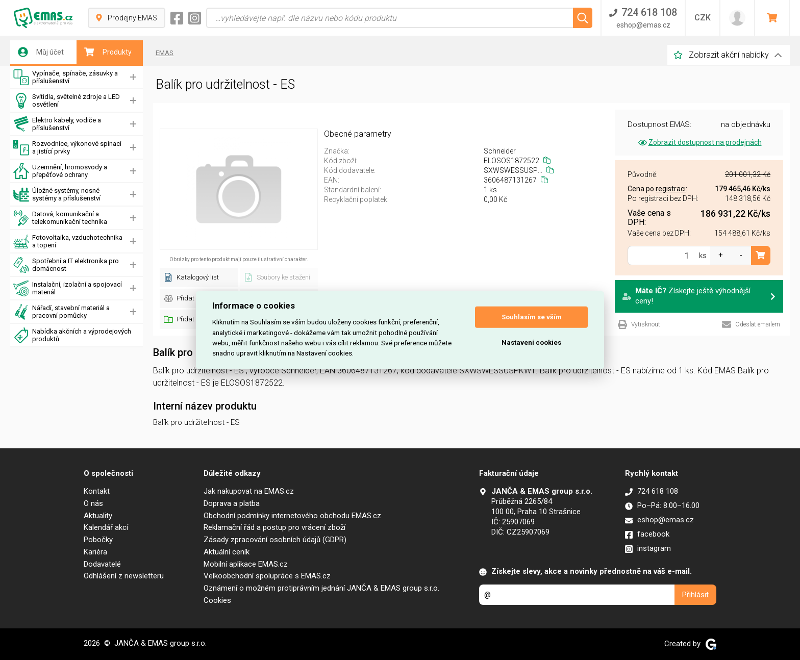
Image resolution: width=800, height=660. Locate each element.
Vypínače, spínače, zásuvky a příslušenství (65, 77)
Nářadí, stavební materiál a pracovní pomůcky (61, 312)
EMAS (164, 53)
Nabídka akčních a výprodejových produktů (72, 335)
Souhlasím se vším (532, 317)
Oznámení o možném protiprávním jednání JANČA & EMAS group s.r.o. (321, 588)
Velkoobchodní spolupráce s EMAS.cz (267, 575)
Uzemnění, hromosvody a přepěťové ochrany (60, 171)
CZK (702, 17)
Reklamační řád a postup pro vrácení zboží (274, 527)
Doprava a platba (232, 503)
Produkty (108, 52)
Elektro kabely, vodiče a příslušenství (57, 124)
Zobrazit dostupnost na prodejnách (699, 142)
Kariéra (95, 551)
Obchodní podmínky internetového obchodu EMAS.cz (292, 515)
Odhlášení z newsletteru (124, 575)
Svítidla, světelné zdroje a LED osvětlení (66, 101)
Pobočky (98, 539)
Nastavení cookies (531, 342)
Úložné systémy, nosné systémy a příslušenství (57, 194)
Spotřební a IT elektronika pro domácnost (66, 265)
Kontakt (97, 491)
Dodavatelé (102, 564)
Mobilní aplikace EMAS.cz (246, 564)
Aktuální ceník (226, 551)
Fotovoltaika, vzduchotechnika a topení (67, 241)
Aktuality (98, 515)
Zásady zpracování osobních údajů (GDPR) (275, 539)
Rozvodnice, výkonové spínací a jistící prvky (67, 148)
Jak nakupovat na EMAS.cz (249, 491)
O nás (93, 503)
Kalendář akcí (106, 527)
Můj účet (41, 52)
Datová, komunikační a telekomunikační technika (60, 218)
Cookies (217, 600)
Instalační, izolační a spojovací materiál (67, 288)
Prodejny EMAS (126, 18)
